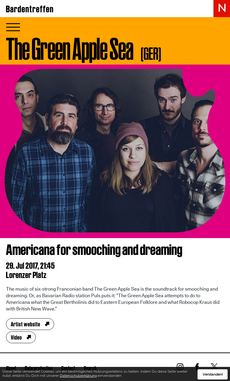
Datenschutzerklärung (78, 376)
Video (16, 337)
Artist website (25, 324)
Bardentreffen (30, 9)
